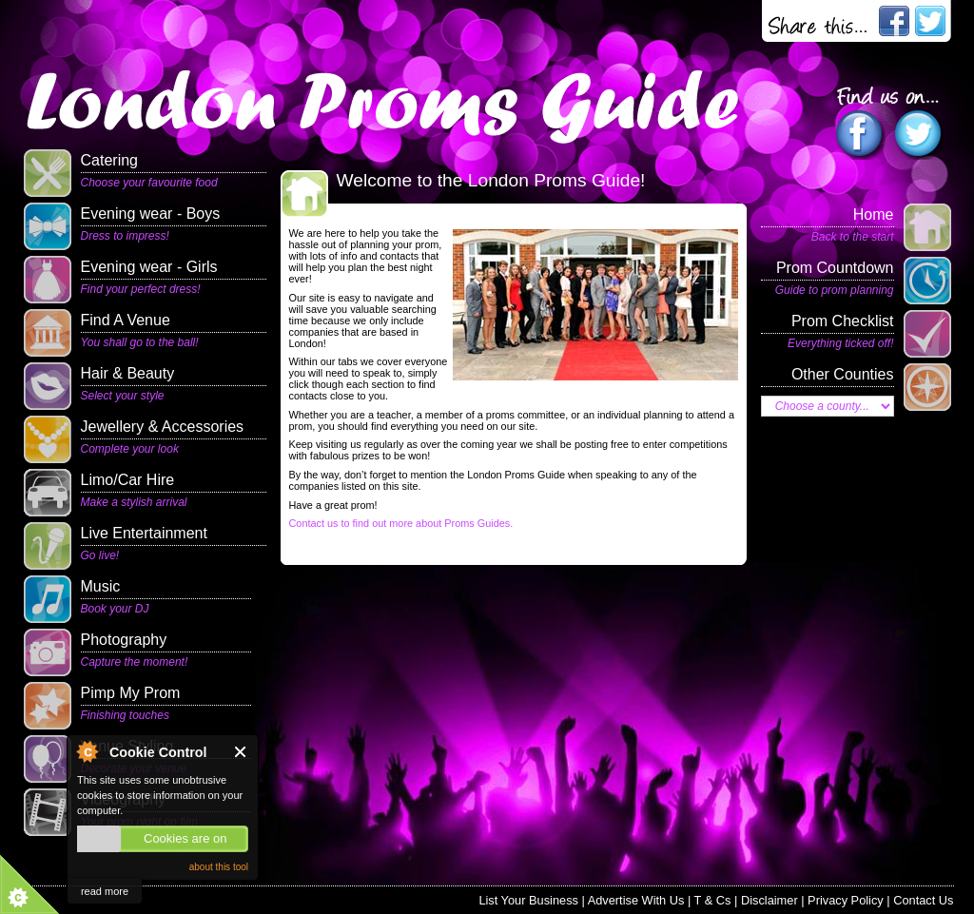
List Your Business (528, 900)
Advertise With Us (636, 900)
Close (241, 752)
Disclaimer (769, 900)
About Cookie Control (87, 751)
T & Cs (712, 900)
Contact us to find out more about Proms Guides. (401, 523)
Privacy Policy (846, 900)
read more (104, 891)
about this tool (218, 867)
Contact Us (923, 900)
